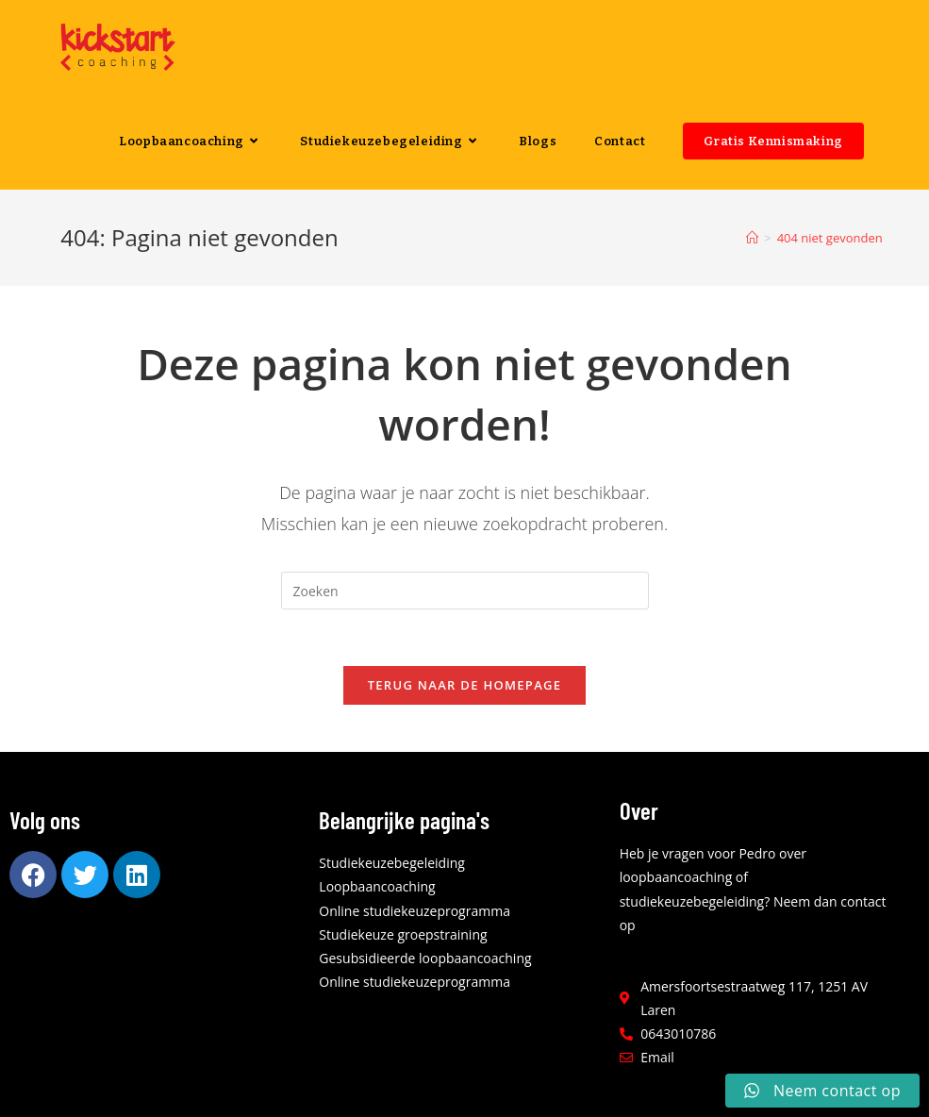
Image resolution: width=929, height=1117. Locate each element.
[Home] (752, 237)
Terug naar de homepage (465, 684)
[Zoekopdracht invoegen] (465, 590)
